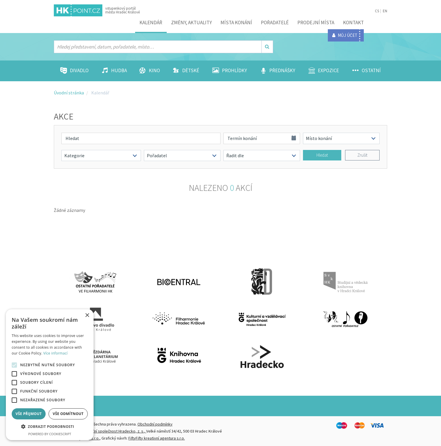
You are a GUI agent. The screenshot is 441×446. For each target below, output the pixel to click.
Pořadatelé (275, 22)
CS (377, 10)
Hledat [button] (322, 155)
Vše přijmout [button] (28, 413)
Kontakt (353, 22)
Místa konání (236, 22)
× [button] (87, 315)
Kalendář (150, 22)
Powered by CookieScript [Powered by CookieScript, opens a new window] (49, 434)
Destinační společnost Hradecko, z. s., (112, 431)
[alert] (50, 374)
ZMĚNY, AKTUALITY (191, 22)
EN (385, 10)
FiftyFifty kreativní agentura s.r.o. (156, 438)
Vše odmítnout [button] (68, 413)
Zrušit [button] (362, 155)
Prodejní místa (315, 22)
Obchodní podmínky (155, 424)
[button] (50, 426)
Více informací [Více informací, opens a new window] (55, 353)
